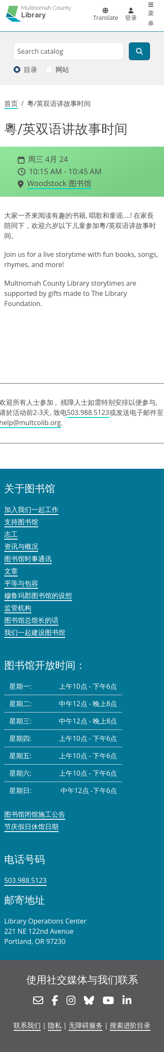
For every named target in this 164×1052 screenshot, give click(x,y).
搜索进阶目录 (130, 1025)
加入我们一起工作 (31, 509)
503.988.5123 (88, 412)
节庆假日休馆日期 (31, 826)
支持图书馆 (21, 521)
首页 (11, 103)
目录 (30, 69)
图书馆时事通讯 (28, 558)
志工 (11, 534)
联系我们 (27, 1025)
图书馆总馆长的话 (31, 620)
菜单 (151, 18)
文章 (11, 571)
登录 (131, 18)
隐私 (54, 1025)
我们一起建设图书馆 (34, 632)
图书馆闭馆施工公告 (34, 814)
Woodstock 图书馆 (59, 183)
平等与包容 (21, 583)
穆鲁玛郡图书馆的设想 (38, 595)
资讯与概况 (21, 546)
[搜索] (139, 51)
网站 (62, 69)
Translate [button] (105, 18)
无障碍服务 (86, 1025)
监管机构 (17, 607)
